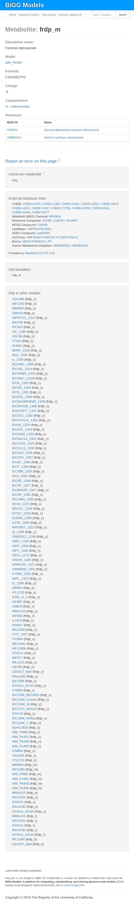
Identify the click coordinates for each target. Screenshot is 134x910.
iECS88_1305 (22, 471)
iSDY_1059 (21, 546)
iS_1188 (18, 532)
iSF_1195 (19, 331)
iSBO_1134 (21, 541)
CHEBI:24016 (100, 208)
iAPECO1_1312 (24, 318)
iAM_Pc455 (21, 746)
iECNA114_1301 (24, 438)
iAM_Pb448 (21, 741)
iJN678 (17, 606)
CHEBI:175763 (60, 208)
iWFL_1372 (21, 578)
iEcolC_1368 (22, 462)
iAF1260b (19, 648)
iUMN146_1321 (24, 564)
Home (12, 14)
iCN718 (18, 713)
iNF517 (18, 657)
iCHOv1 (18, 653)
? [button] (59, 160)
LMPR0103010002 (39, 229)
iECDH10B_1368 (25, 406)
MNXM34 (55, 216)
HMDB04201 (80, 245)
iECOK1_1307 (23, 457)
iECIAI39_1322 (23, 434)
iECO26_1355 (23, 453)
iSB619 (18, 313)
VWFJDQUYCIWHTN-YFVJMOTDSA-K (52, 237)
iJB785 (17, 667)
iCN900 (18, 751)
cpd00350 (43, 233)
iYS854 (18, 690)
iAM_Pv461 (21, 737)
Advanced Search (29, 14)
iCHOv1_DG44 (23, 685)
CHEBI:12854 (90, 204)
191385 (47, 220)
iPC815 (18, 327)
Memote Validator (69, 14)
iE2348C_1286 (23, 364)
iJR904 (17, 588)
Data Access (49, 14)
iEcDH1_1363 (22, 397)
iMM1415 (19, 611)
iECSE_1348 (22, 481)
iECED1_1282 (23, 415)
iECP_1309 (21, 466)
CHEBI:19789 (81, 208)
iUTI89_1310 (22, 574)
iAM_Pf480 (20, 732)
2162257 (59, 220)
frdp (15, 180)
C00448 (42, 225)
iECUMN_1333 (23, 499)
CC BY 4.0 (46, 253)
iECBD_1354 (22, 387)
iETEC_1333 (22, 513)
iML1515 (19, 662)
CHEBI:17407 (40, 208)
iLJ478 (17, 620)
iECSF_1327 (22, 485)
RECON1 (19, 644)
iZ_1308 (18, 583)
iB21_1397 (20, 355)
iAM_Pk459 (13, 62)
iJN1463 (18, 755)
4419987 (72, 220)
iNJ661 (17, 345)
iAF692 (17, 616)
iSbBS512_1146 (24, 536)
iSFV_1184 (20, 550)
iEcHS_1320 (21, 425)
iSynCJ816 (20, 727)
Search (122, 14)
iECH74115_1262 (25, 420)
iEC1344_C (21, 723)
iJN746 (17, 336)
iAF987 (17, 602)
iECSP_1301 (22, 494)
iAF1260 (18, 303)
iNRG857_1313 (24, 527)
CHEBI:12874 (109, 204)
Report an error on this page (31, 161)
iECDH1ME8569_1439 (29, 401)
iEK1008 (18, 681)
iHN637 (18, 625)
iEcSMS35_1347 (24, 490)
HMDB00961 (61, 245)
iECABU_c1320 (24, 378)
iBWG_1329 (21, 350)
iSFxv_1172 (21, 555)
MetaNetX (31, 253)
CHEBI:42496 (21, 212)
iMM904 (18, 308)
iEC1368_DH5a (24, 718)
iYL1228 (18, 592)
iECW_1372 (21, 504)
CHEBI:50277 (40, 212)
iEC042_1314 (22, 369)
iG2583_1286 (22, 518)
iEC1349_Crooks (25, 699)
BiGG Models (24, 5)
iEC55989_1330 (24, 373)
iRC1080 (19, 629)
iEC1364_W (21, 704)
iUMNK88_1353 (24, 569)
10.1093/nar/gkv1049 (72, 885)
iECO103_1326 (23, 443)
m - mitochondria (17, 106)
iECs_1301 (20, 476)
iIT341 (17, 341)
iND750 (18, 322)
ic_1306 (18, 359)
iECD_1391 (21, 392)
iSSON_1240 (22, 560)
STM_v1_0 (20, 597)
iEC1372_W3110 (25, 709)
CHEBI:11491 (70, 204)
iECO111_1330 (23, 448)
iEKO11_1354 (22, 508)
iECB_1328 (21, 383)
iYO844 (18, 639)
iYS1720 (18, 760)
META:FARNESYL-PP (37, 241)
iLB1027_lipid (22, 671)
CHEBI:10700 (31, 204)
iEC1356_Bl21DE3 (26, 695)
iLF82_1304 (21, 522)
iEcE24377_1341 (25, 411)
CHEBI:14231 (21, 208)
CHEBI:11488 (51, 204)
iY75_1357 (20, 634)
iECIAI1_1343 (22, 429)
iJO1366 (18, 299)
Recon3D (19, 676)
